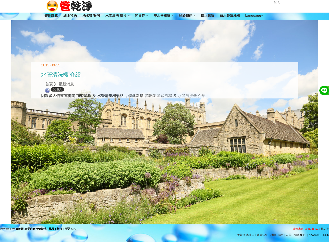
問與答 (141, 15)
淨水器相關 (163, 15)
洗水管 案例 (91, 15)
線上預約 (70, 15)
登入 (277, 2)
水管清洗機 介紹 (191, 96)
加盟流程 (164, 96)
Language (254, 15)
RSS (326, 235)
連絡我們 (299, 235)
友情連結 (314, 235)
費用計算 (51, 15)
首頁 (49, 84)
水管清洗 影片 (117, 15)
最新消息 (66, 84)
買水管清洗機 (230, 15)
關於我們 (187, 15)
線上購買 (207, 15)
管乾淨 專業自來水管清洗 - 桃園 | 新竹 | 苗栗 (43, 228)
